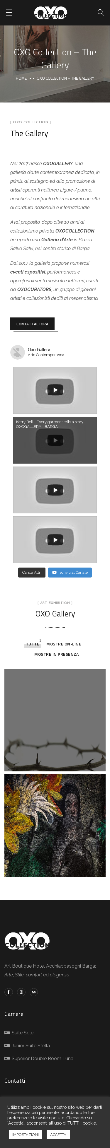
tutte (33, 644)
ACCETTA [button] (58, 1134)
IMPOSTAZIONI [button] (25, 1134)
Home (21, 78)
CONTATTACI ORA (32, 324)
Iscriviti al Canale (70, 572)
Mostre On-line (63, 644)
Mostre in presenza (56, 654)
